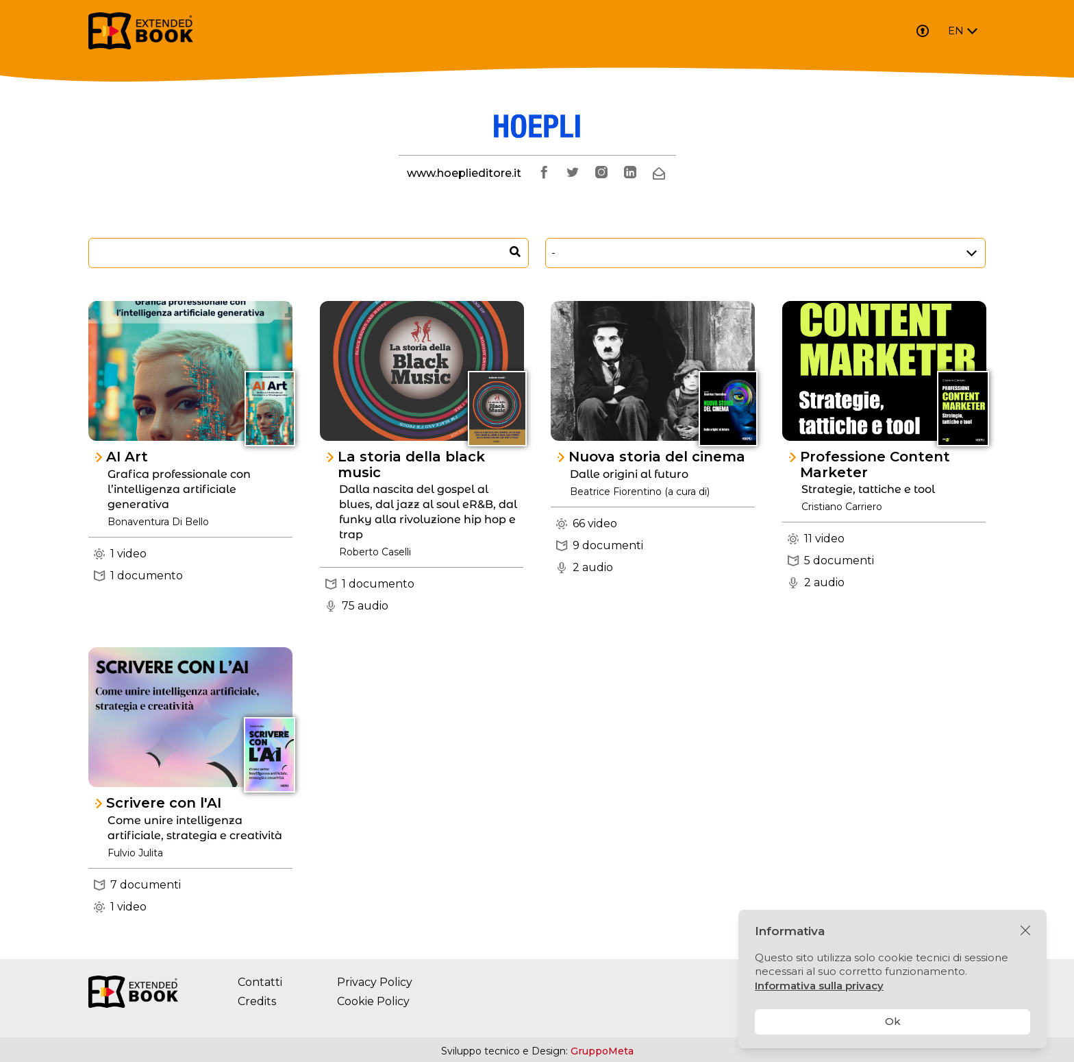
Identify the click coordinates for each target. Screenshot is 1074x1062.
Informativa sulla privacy (819, 985)
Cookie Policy (373, 1001)
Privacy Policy (374, 982)
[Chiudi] (1025, 931)
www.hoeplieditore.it (464, 173)
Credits (257, 1001)
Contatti (260, 982)
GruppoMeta (602, 1051)
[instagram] (601, 173)
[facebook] (544, 173)
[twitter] (572, 173)
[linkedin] (630, 173)
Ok (893, 1021)
